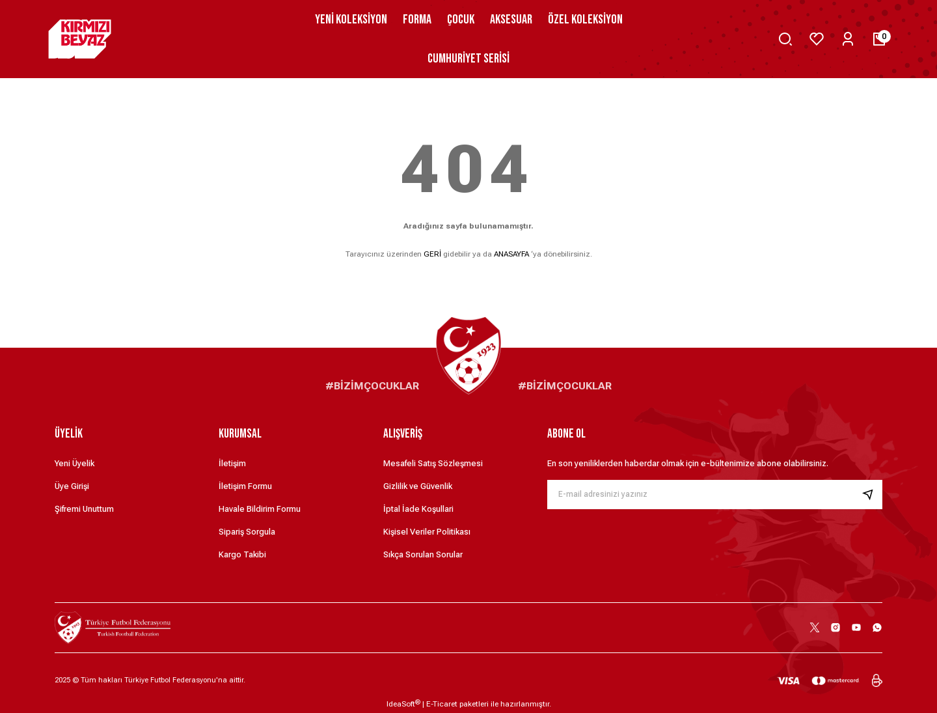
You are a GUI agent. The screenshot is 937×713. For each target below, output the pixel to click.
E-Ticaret (441, 703)
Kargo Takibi (242, 554)
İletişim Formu (245, 486)
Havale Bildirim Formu (260, 509)
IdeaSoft (403, 703)
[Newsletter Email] (714, 494)
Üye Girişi (72, 486)
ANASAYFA (511, 254)
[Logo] (83, 39)
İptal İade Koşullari (418, 509)
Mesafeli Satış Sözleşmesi (433, 463)
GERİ (432, 254)
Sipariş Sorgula (247, 532)
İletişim (232, 463)
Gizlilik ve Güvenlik (417, 486)
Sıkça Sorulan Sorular (423, 554)
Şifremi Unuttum (84, 509)
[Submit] (872, 494)
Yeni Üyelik (74, 463)
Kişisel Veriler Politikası (426, 532)
